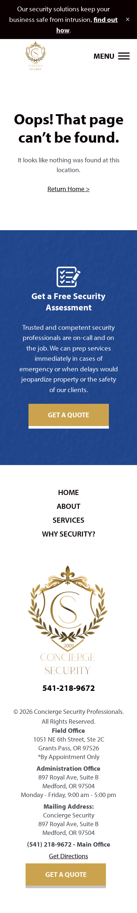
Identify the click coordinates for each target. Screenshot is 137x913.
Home (68, 492)
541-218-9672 (68, 687)
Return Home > (68, 189)
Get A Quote (68, 414)
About (68, 506)
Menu (104, 56)
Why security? (68, 533)
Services (68, 520)
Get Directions (68, 856)
